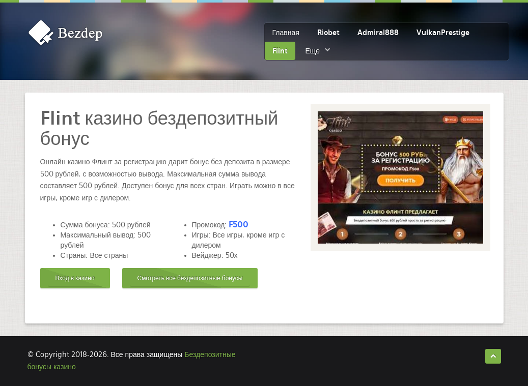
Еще (312, 51)
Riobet (328, 32)
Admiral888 (378, 32)
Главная (285, 32)
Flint (280, 51)
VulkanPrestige (442, 32)
